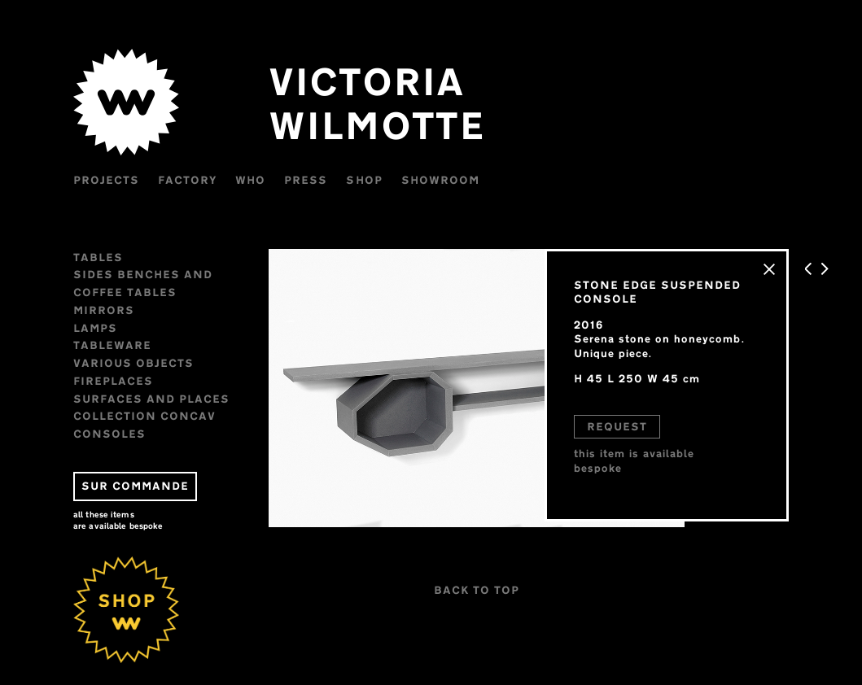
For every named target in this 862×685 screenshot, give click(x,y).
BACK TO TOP (476, 589)
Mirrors (103, 309)
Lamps (95, 327)
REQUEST (617, 426)
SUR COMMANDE (135, 485)
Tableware (112, 344)
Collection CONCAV (144, 415)
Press (305, 179)
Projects (106, 179)
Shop (364, 179)
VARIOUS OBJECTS (133, 362)
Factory (187, 179)
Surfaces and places (151, 398)
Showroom (440, 179)
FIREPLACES (113, 380)
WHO (250, 179)
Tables (98, 257)
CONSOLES (109, 433)
